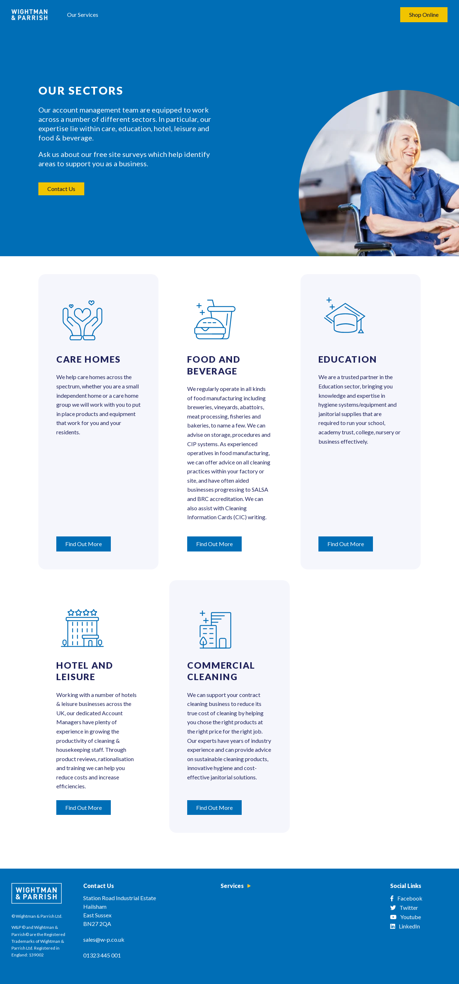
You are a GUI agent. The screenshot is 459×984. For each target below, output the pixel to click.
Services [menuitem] (232, 886)
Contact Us (61, 188)
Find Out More (83, 543)
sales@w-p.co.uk (103, 939)
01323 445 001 (102, 955)
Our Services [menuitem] (82, 14)
